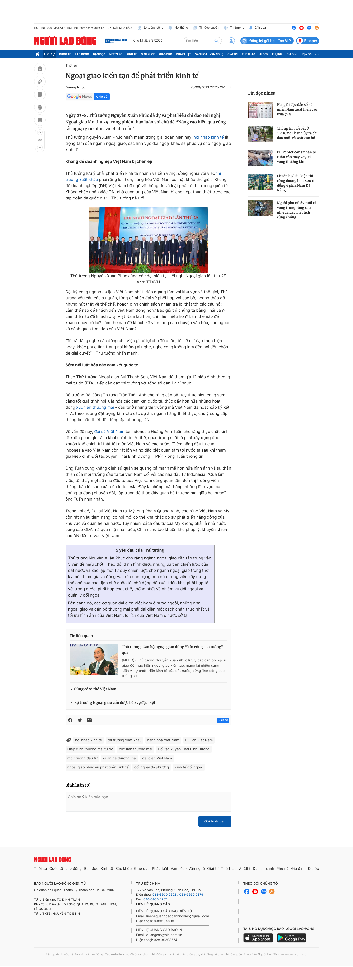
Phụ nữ (277, 54)
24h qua (257, 27)
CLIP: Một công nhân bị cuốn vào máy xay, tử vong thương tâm (296, 157)
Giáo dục (165, 54)
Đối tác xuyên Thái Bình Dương (184, 749)
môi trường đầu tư (82, 758)
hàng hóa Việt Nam (163, 740)
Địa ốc (307, 54)
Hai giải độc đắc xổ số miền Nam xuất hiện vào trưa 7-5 (297, 109)
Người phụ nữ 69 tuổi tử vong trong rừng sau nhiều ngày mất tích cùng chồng (296, 210)
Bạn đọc (99, 54)
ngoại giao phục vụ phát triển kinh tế (98, 767)
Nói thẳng (178, 27)
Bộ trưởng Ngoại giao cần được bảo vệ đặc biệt (114, 702)
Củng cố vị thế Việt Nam (95, 689)
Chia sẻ (101, 96)
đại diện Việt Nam (157, 758)
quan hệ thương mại (119, 758)
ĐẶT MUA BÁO (122, 27)
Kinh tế (132, 54)
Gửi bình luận (214, 821)
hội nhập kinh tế (208, 137)
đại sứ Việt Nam (109, 431)
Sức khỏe (148, 54)
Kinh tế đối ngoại (188, 767)
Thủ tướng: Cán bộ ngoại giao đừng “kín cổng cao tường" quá (172, 650)
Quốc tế (65, 54)
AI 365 (263, 54)
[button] (40, 132)
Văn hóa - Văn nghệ (209, 54)
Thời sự (49, 54)
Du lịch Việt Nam (199, 740)
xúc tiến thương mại (95, 407)
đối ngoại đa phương (151, 767)
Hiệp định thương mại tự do (90, 749)
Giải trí (232, 54)
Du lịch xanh (263, 868)
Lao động (82, 54)
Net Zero (115, 54)
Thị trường (233, 27)
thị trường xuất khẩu (124, 740)
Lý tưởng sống (150, 27)
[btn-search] (216, 40)
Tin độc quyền (206, 27)
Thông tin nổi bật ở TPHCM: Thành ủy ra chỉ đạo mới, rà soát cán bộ (297, 133)
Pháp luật (183, 54)
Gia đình (292, 54)
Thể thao (248, 54)
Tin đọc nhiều (262, 93)
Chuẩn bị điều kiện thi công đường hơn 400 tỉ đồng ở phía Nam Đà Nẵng (296, 183)
